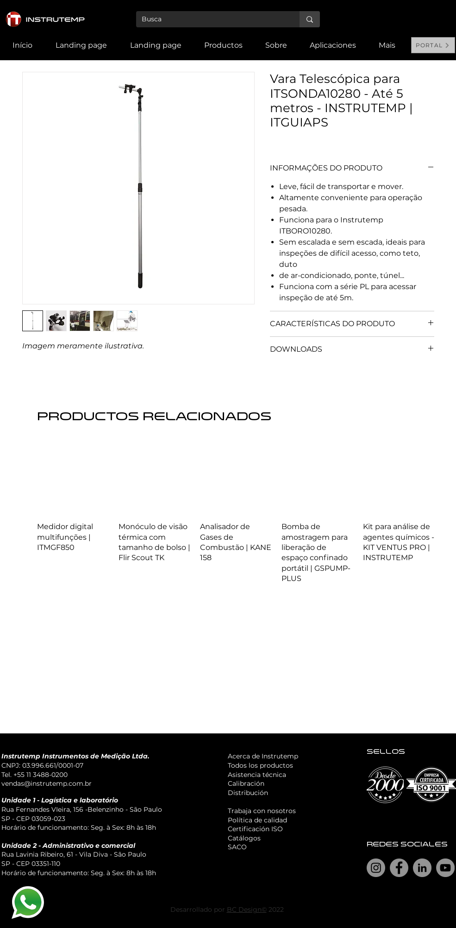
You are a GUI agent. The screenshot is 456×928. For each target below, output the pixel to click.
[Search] (445, 30)
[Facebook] (399, 868)
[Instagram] (376, 868)
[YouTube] (445, 868)
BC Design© (247, 909)
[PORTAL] (433, 45)
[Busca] (211, 19)
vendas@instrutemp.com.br (46, 783)
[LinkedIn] (422, 868)
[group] (236, 513)
